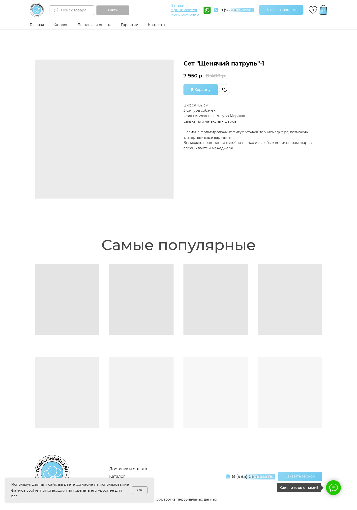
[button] (281, 10)
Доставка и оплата (94, 25)
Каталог (61, 25)
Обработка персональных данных (186, 499)
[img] (37, 10)
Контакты (156, 25)
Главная (37, 25)
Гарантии (129, 25)
